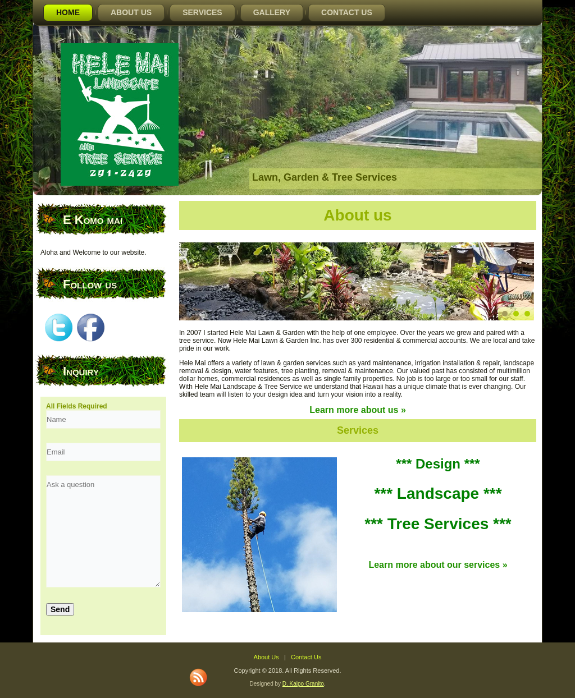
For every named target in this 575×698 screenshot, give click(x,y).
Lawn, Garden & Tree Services (324, 177)
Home (68, 12)
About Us (131, 12)
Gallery (271, 12)
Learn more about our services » (437, 565)
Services (202, 12)
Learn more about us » (357, 410)
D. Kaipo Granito (303, 684)
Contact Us (346, 12)
